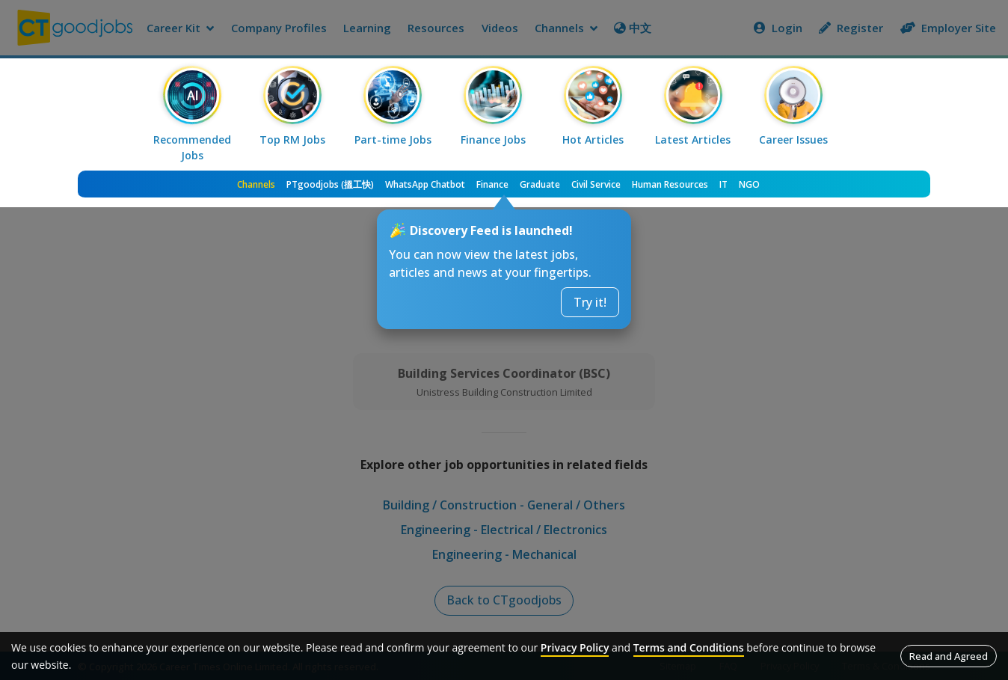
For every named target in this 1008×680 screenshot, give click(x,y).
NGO (749, 184)
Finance (492, 184)
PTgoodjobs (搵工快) (330, 184)
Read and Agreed (948, 656)
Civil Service (596, 184)
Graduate (540, 184)
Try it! (590, 302)
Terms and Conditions (688, 647)
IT (723, 184)
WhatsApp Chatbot (425, 184)
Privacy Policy (575, 647)
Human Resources (670, 184)
